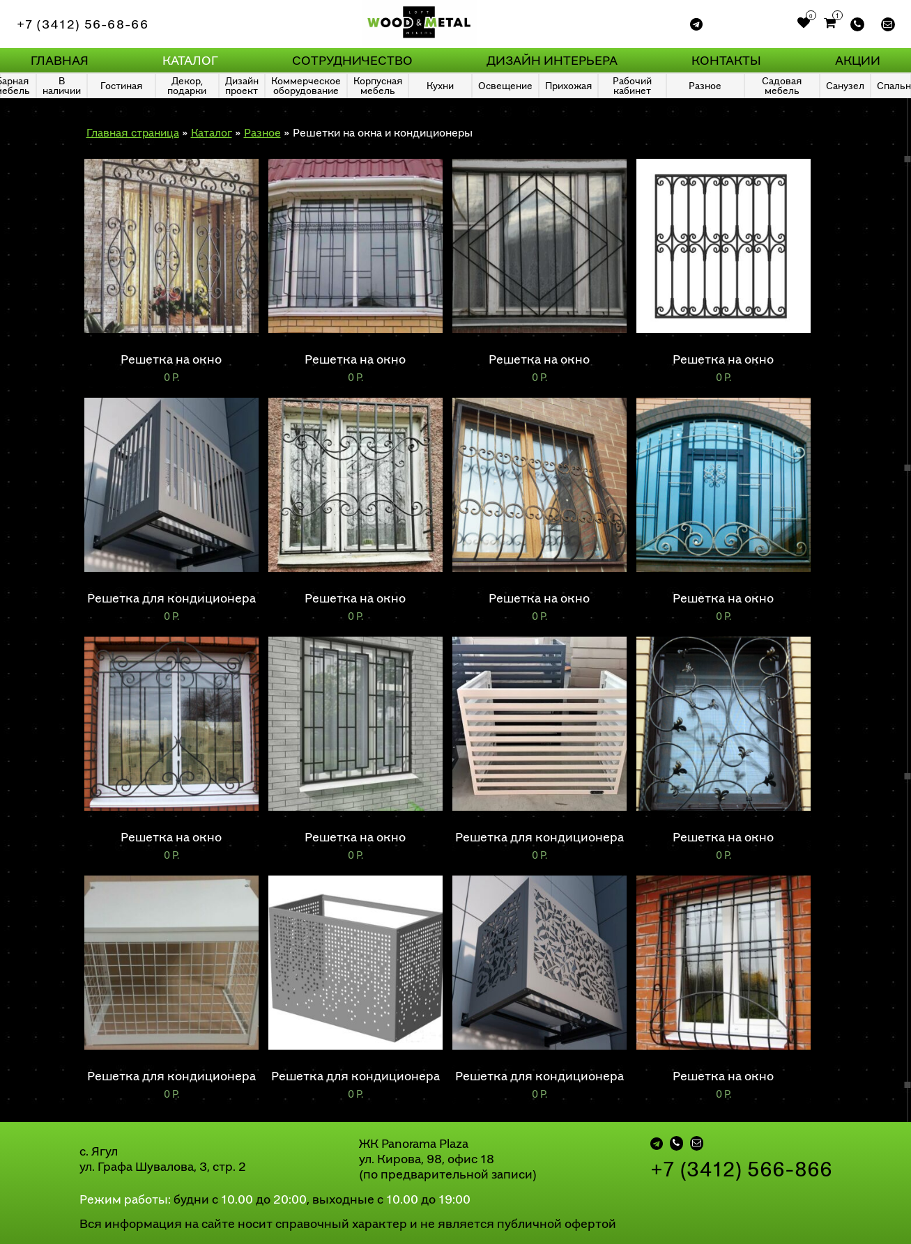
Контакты (726, 60)
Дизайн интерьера (552, 60)
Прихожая (568, 85)
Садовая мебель (782, 85)
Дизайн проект (242, 85)
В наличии (62, 85)
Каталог (190, 60)
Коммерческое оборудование (306, 85)
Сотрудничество (352, 60)
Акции (857, 60)
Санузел (845, 85)
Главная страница (132, 132)
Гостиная (121, 85)
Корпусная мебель (377, 85)
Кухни (440, 85)
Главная (60, 60)
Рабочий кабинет (632, 85)
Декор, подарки (186, 85)
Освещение (505, 85)
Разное (705, 85)
